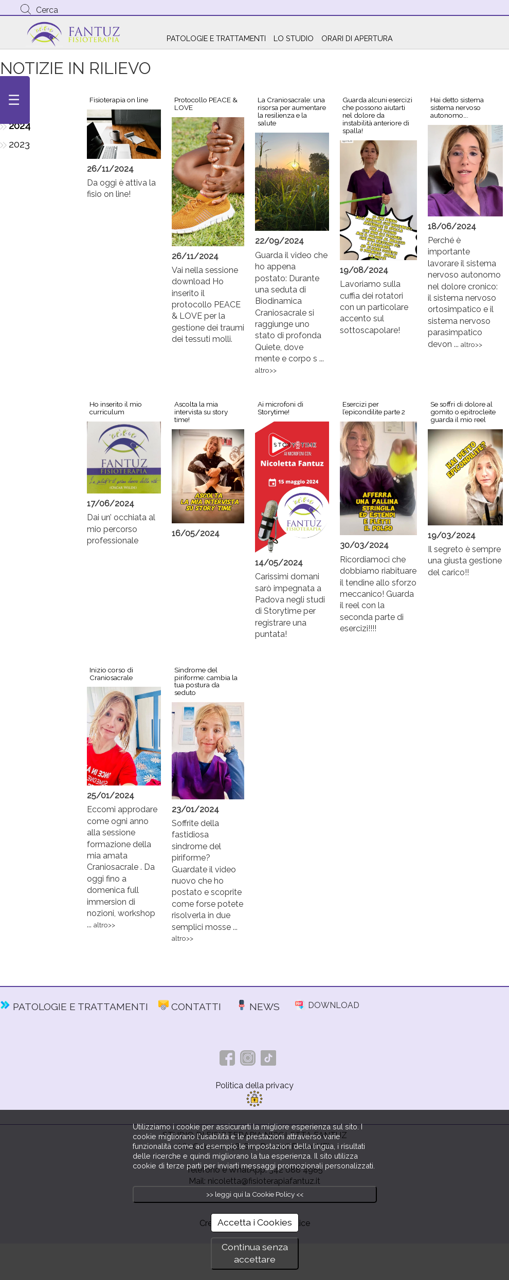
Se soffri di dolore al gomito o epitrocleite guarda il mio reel (463, 412)
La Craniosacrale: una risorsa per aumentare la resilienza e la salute (292, 111)
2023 (19, 144)
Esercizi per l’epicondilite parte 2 (373, 408)
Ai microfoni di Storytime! (280, 408)
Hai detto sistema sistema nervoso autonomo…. (457, 107)
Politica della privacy (254, 1085)
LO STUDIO (294, 38)
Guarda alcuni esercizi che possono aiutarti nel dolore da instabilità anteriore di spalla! (377, 115)
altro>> (266, 370)
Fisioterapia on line (118, 100)
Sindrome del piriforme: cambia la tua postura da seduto (206, 681)
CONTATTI (196, 1006)
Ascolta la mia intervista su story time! (201, 412)
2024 (19, 125)
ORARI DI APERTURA (357, 38)
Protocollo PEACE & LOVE (206, 104)
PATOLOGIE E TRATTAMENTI (216, 38)
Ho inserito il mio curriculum (115, 408)
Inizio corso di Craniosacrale (111, 674)
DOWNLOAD (333, 1005)
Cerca (47, 10)
